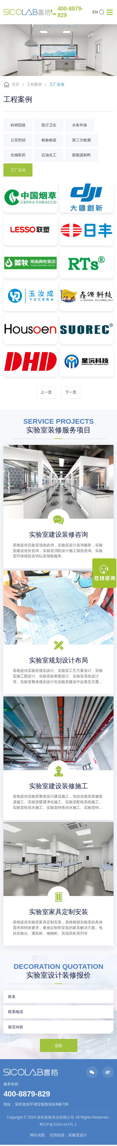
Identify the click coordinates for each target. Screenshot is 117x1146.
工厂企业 (18, 170)
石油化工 (48, 155)
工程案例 (34, 84)
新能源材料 (81, 155)
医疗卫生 (48, 125)
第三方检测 (81, 140)
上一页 (46, 392)
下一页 (70, 392)
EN (95, 12)
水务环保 (79, 125)
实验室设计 (77, 1136)
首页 (15, 84)
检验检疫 (48, 140)
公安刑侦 (18, 140)
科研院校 (18, 125)
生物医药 (18, 155)
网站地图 (37, 1136)
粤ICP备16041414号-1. (58, 1126)
